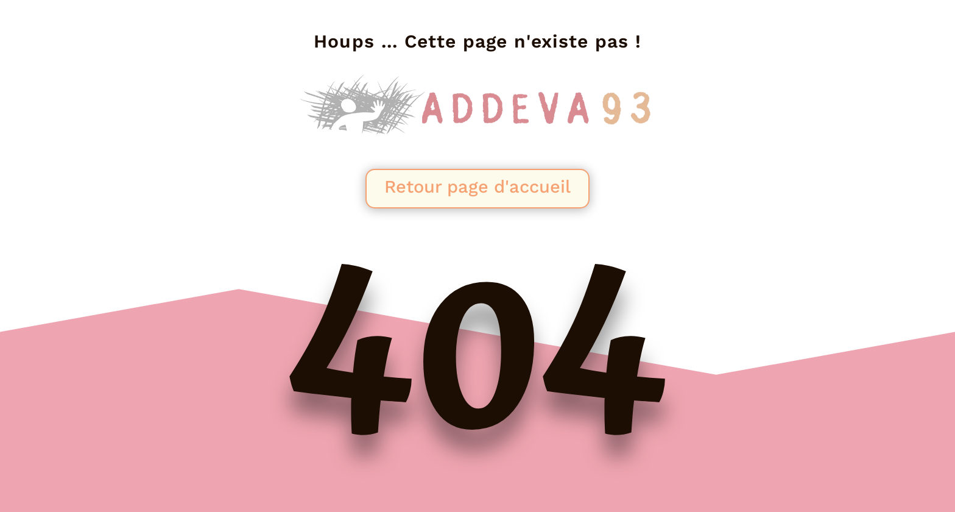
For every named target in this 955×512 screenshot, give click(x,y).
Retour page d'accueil (477, 186)
